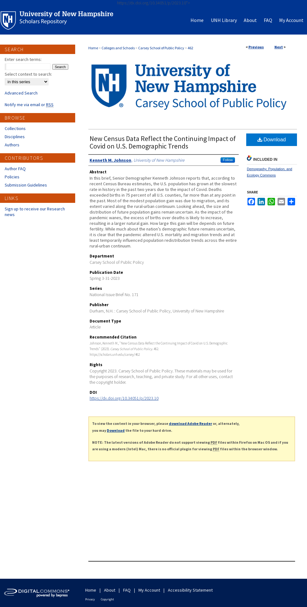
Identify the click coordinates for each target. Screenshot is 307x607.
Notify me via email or (29, 104)
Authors (12, 145)
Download (272, 139)
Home (93, 48)
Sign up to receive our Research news (35, 211)
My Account (149, 590)
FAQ (127, 590)
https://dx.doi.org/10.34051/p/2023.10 (124, 398)
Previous (256, 47)
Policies (12, 177)
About (109, 590)
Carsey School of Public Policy (161, 48)
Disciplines (15, 136)
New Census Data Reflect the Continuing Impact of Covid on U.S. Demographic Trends (163, 142)
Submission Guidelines (26, 185)
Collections (15, 128)
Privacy (90, 599)
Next (278, 47)
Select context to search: (28, 74)
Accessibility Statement (190, 590)
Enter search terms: (23, 59)
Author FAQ (15, 168)
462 (190, 48)
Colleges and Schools (118, 48)
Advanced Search (21, 93)
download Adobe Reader (190, 423)
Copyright (107, 599)
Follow (228, 160)
